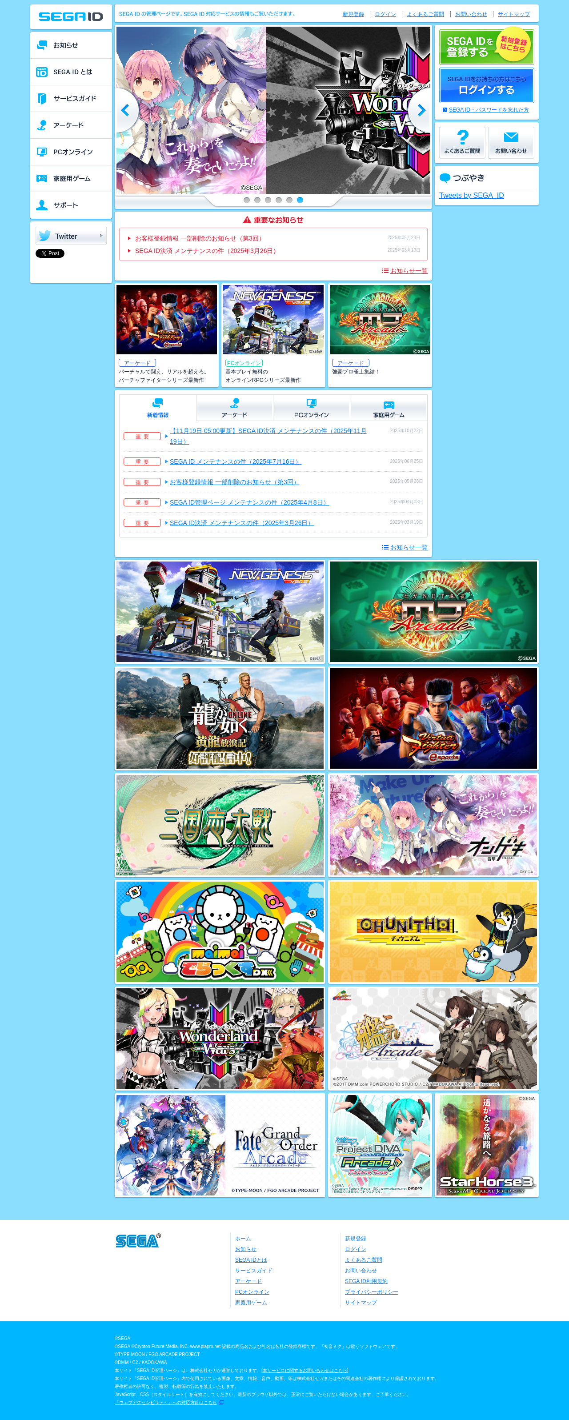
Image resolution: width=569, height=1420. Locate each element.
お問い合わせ (471, 14)
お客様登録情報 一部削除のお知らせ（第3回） (200, 238)
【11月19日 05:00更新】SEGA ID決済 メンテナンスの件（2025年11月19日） (268, 436)
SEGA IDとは (251, 1260)
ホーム (243, 1238)
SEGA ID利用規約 (366, 1281)
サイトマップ (514, 14)
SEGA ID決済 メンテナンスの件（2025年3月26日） (207, 250)
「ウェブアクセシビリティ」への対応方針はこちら (166, 1402)
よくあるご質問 (425, 14)
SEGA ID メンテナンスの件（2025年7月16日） (235, 461)
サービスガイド (253, 1271)
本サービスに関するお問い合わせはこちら (305, 1370)
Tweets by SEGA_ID (471, 195)
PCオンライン (252, 1292)
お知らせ (245, 1249)
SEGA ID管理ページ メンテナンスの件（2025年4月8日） (249, 502)
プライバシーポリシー (371, 1292)
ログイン (385, 14)
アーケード (248, 1281)
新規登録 (353, 14)
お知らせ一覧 (409, 270)
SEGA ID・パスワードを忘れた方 (489, 110)
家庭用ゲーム (251, 1303)
